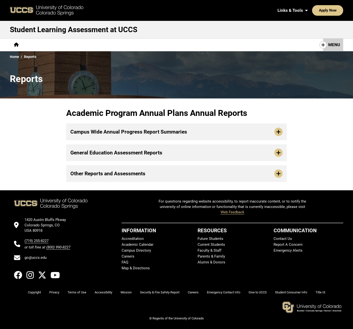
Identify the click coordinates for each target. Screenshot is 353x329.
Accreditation (133, 238)
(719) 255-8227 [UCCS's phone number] (37, 241)
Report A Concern (288, 244)
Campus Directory (136, 250)
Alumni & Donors (211, 262)
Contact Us (231, 44)
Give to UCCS (258, 292)
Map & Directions (136, 268)
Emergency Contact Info (223, 292)
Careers (128, 256)
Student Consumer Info (291, 292)
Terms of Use (77, 292)
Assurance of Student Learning (56, 44)
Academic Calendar (137, 244)
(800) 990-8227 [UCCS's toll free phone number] (58, 247)
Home (14, 57)
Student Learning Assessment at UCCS (73, 29)
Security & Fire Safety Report (159, 292)
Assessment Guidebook (116, 44)
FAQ (125, 262)
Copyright (34, 292)
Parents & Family (211, 256)
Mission (126, 292)
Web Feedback (232, 212)
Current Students (211, 244)
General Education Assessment (183, 44)
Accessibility (103, 292)
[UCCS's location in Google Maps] (47, 225)
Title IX (320, 292)
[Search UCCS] (337, 10)
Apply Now (312, 10)
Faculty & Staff (209, 250)
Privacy (54, 292)
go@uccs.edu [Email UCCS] (36, 257)
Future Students (210, 238)
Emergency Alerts (288, 250)
